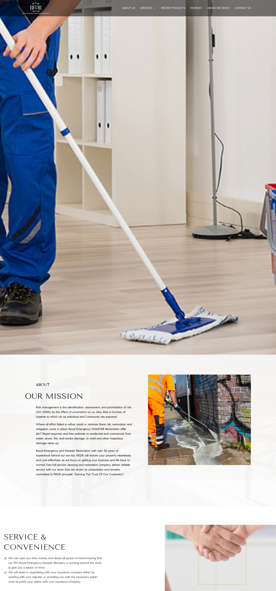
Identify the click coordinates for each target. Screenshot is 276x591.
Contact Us (243, 8)
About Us (128, 8)
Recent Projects (173, 8)
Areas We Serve (218, 8)
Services (146, 8)
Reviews (196, 8)
